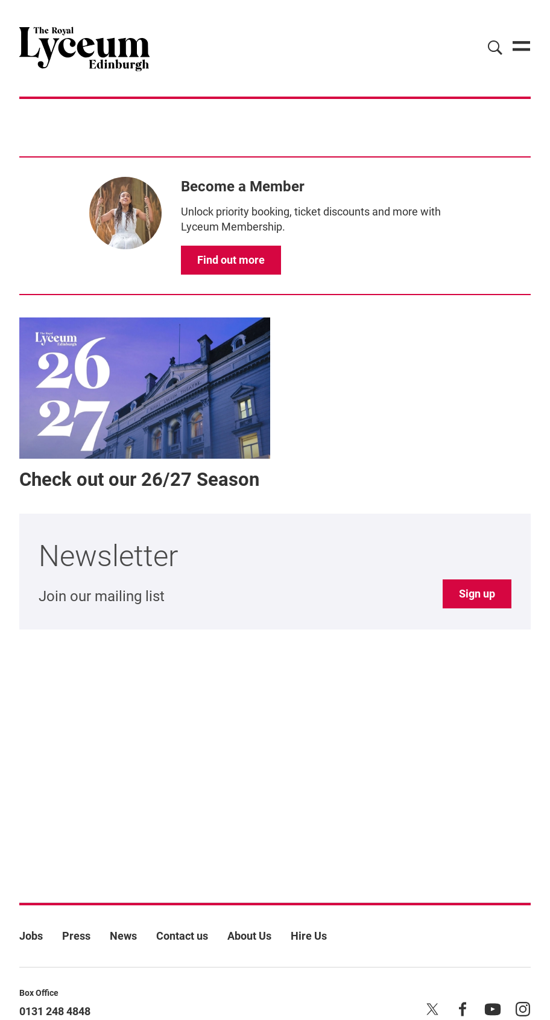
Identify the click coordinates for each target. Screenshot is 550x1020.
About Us (249, 935)
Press (76, 935)
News (123, 935)
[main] (275, 481)
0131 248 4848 (54, 1011)
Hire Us (309, 935)
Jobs (31, 935)
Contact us (182, 935)
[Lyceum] (84, 48)
